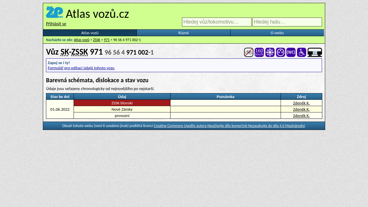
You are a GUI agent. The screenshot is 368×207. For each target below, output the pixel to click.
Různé (183, 32)
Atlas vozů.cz (97, 13)
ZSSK (96, 39)
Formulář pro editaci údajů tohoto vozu (81, 67)
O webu (277, 32)
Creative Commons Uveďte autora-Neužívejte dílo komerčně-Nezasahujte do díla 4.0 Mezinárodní (229, 125)
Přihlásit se (56, 23)
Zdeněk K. (301, 103)
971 (107, 39)
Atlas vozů (90, 32)
